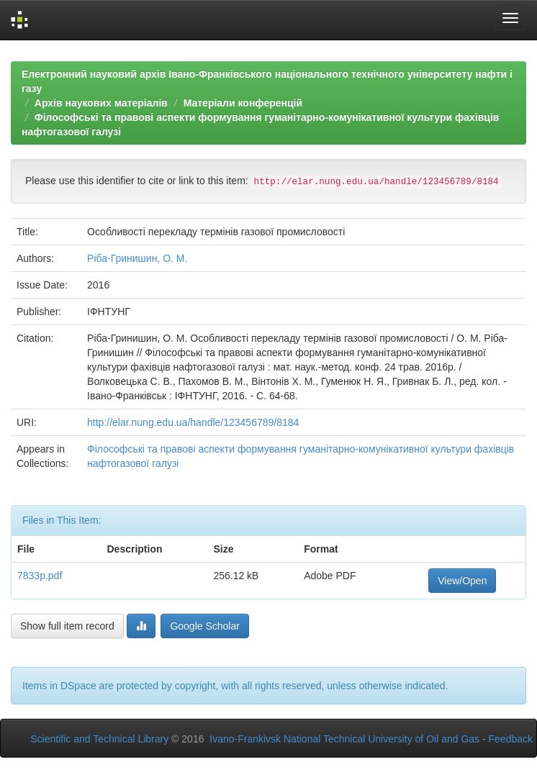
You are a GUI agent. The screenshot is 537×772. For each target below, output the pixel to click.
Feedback (511, 739)
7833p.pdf (39, 575)
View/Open (462, 580)
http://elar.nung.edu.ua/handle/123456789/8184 (193, 422)
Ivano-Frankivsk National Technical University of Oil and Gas (344, 739)
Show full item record (67, 626)
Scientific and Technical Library (99, 739)
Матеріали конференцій (243, 103)
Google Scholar (205, 626)
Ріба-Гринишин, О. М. (137, 258)
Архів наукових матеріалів (101, 103)
